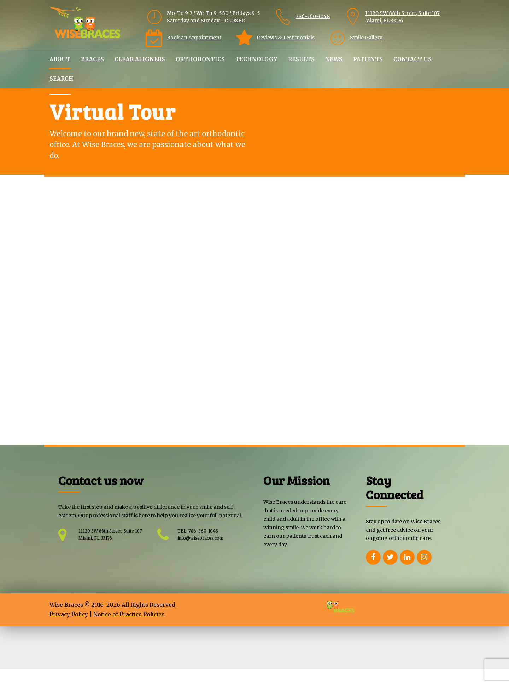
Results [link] (301, 59)
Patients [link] (368, 59)
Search (61, 78)
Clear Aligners (140, 59)
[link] (301, 17)
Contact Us (412, 59)
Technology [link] (256, 59)
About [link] (59, 59)
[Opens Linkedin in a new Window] (407, 573)
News (334, 59)
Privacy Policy (68, 630)
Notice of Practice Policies (128, 630)
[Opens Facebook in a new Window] (373, 573)
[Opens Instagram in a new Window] (424, 573)
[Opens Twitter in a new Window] (390, 573)
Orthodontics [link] (200, 59)
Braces (92, 59)
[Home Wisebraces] (84, 22)
